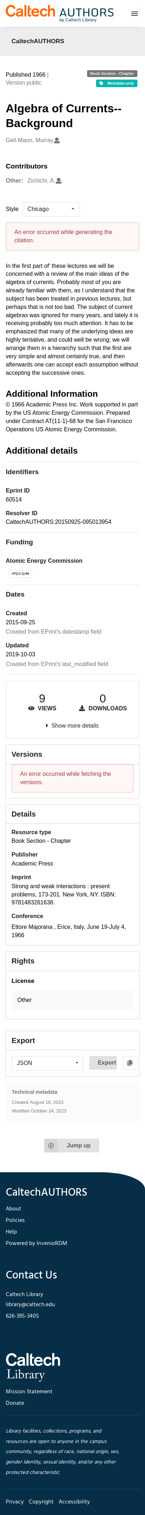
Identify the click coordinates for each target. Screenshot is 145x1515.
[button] (72, 1000)
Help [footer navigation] (11, 1232)
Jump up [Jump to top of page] (67, 1145)
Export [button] (107, 1063)
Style (12, 209)
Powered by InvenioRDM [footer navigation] (36, 1243)
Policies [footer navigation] (15, 1220)
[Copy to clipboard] (130, 1063)
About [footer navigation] (13, 1209)
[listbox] (51, 209)
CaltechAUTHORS (38, 41)
